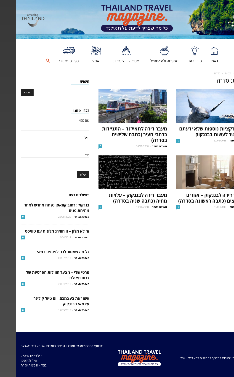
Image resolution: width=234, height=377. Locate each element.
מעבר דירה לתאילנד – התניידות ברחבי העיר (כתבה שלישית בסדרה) (118, 134)
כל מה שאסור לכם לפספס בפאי (47, 251)
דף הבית (224, 73)
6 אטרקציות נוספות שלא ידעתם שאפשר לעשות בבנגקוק (196, 131)
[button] (32, 60)
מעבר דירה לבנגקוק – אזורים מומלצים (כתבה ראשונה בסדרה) (195, 198)
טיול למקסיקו (13, 360)
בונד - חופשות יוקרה (18, 365)
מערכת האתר (143, 146)
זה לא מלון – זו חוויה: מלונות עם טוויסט (41, 231)
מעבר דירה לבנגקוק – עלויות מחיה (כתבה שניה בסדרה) (122, 198)
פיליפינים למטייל (15, 355)
